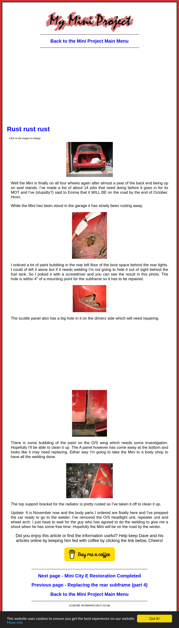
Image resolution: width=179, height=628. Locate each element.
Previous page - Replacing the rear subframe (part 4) (89, 584)
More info (15, 622)
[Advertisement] (89, 88)
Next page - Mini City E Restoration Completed (89, 575)
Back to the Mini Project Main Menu (89, 41)
